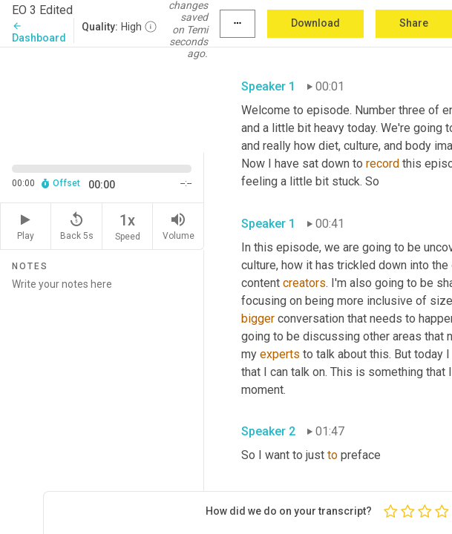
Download (315, 23)
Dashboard (39, 32)
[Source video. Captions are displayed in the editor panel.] (102, 98)
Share (413, 23)
